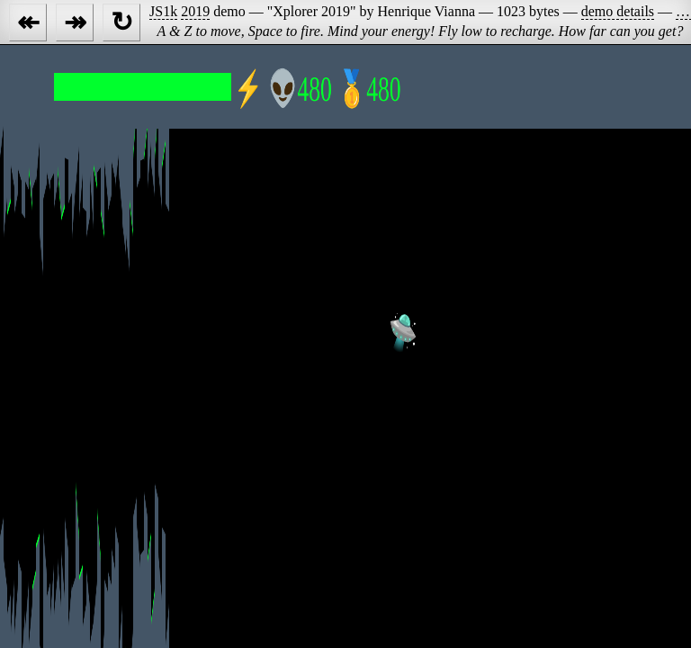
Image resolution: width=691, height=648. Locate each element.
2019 (195, 11)
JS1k (163, 11)
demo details (617, 11)
